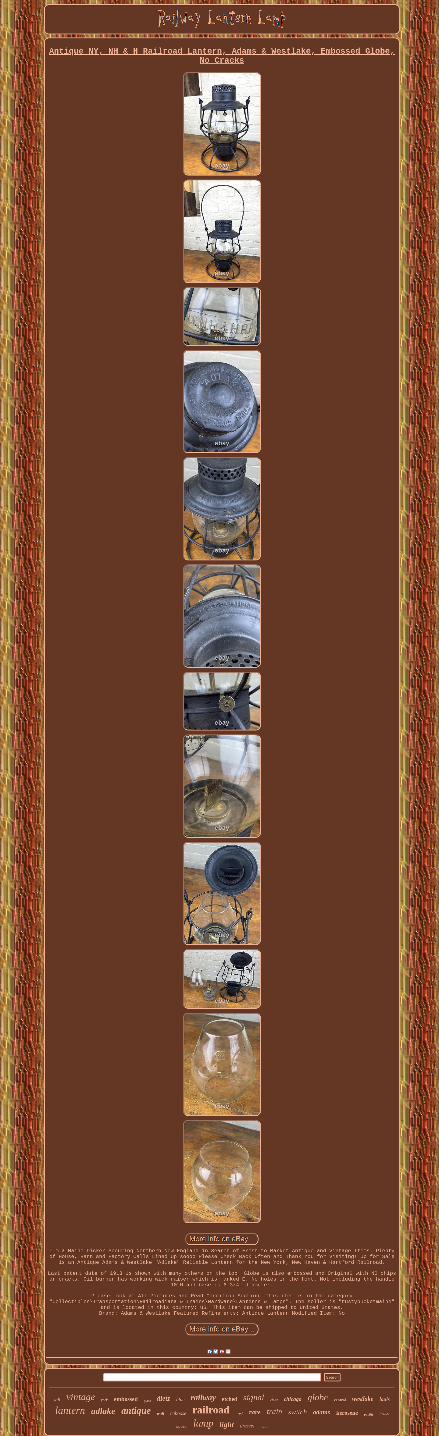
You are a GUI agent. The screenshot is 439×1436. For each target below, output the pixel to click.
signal (253, 1397)
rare (255, 1412)
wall (160, 1413)
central (340, 1400)
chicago (293, 1399)
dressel (247, 1426)
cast (239, 1413)
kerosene (347, 1412)
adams (321, 1412)
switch (297, 1412)
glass (147, 1400)
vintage (80, 1396)
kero (264, 1426)
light (227, 1424)
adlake (103, 1411)
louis (385, 1399)
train (274, 1411)
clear (274, 1400)
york (104, 1400)
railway (203, 1397)
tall (57, 1399)
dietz (163, 1398)
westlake (362, 1398)
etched (229, 1399)
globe (318, 1397)
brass (384, 1413)
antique (136, 1410)
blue (180, 1399)
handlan (181, 1427)
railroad (211, 1410)
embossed (126, 1399)
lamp (203, 1423)
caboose (178, 1413)
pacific (368, 1414)
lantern (70, 1410)
